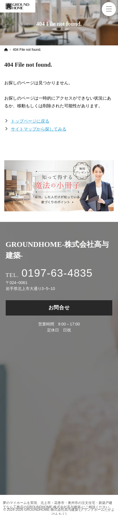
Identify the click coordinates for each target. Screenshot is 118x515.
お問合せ (59, 307)
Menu (109, 9)
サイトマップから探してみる (38, 129)
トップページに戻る (30, 121)
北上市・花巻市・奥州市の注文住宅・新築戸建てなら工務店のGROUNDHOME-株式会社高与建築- (57, 505)
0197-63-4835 (57, 273)
